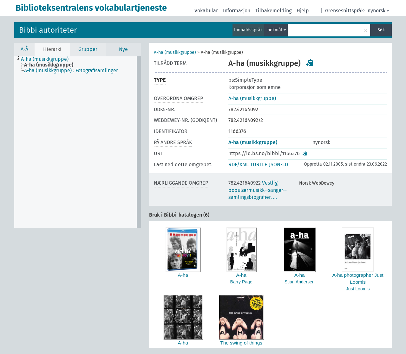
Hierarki (52, 49)
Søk (381, 30)
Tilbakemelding (273, 11)
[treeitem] (47, 59)
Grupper (87, 49)
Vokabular (206, 11)
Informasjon (236, 11)
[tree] (77, 142)
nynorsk (378, 11)
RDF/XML (238, 164)
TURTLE (258, 164)
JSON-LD (278, 164)
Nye (123, 49)
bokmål (276, 30)
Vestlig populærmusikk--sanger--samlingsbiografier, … (257, 190)
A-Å (24, 49)
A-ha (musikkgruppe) (175, 52)
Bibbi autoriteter (48, 30)
